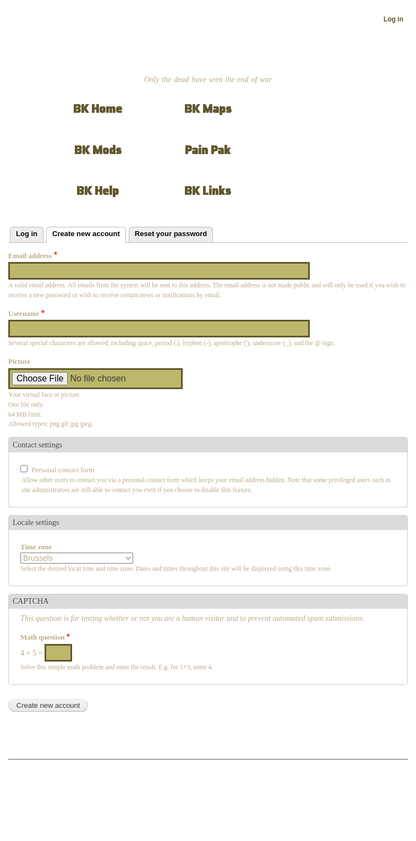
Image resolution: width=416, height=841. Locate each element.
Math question (42, 637)
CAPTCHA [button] (30, 601)
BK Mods (98, 150)
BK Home (97, 109)
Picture (19, 361)
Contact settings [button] (37, 445)
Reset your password (171, 234)
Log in (393, 19)
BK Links (207, 191)
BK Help (97, 191)
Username (23, 313)
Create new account (89, 232)
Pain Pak (208, 150)
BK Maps (208, 109)
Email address (30, 256)
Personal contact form (63, 470)
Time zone (36, 547)
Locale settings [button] (36, 522)
